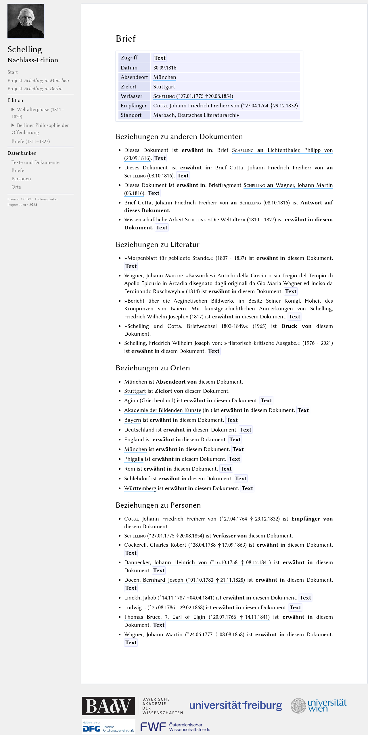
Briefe (18, 170)
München (164, 77)
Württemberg (140, 488)
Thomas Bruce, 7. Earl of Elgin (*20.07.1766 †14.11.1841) (197, 617)
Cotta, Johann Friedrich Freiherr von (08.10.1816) (214, 202)
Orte (16, 187)
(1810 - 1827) (230, 219)
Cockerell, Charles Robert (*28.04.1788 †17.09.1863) (185, 544)
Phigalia (133, 459)
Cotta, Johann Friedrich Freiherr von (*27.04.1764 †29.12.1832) (225, 105)
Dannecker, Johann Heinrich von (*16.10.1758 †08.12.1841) (197, 562)
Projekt (38, 80)
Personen (21, 178)
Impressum (16, 204)
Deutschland (139, 429)
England (134, 439)
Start (12, 72)
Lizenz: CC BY (19, 199)
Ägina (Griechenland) (149, 400)
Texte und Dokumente (36, 162)
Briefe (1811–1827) (31, 141)
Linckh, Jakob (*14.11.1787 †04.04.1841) (169, 597)
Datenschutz (45, 199)
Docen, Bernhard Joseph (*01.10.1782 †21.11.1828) (184, 580)
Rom (129, 468)
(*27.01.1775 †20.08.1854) (193, 96)
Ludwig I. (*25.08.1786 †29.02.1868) (164, 607)
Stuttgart (164, 86)
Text (160, 58)
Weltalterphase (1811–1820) (38, 113)
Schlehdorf (137, 478)
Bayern (132, 420)
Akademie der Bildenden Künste (162, 410)
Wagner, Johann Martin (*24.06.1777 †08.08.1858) (184, 634)
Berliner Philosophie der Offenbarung (40, 128)
